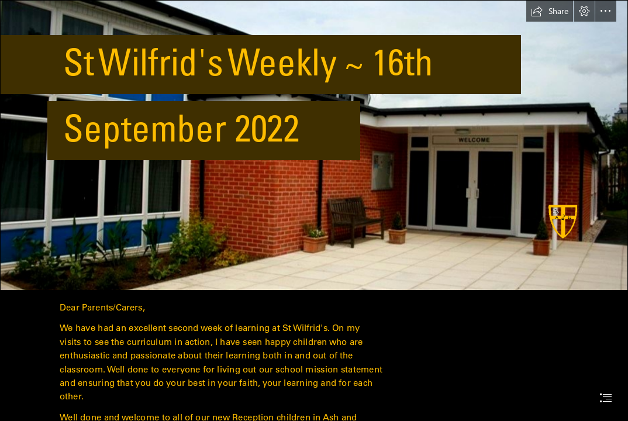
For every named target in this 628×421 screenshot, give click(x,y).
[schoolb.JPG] (314, 145)
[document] (314, 210)
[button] (549, 11)
